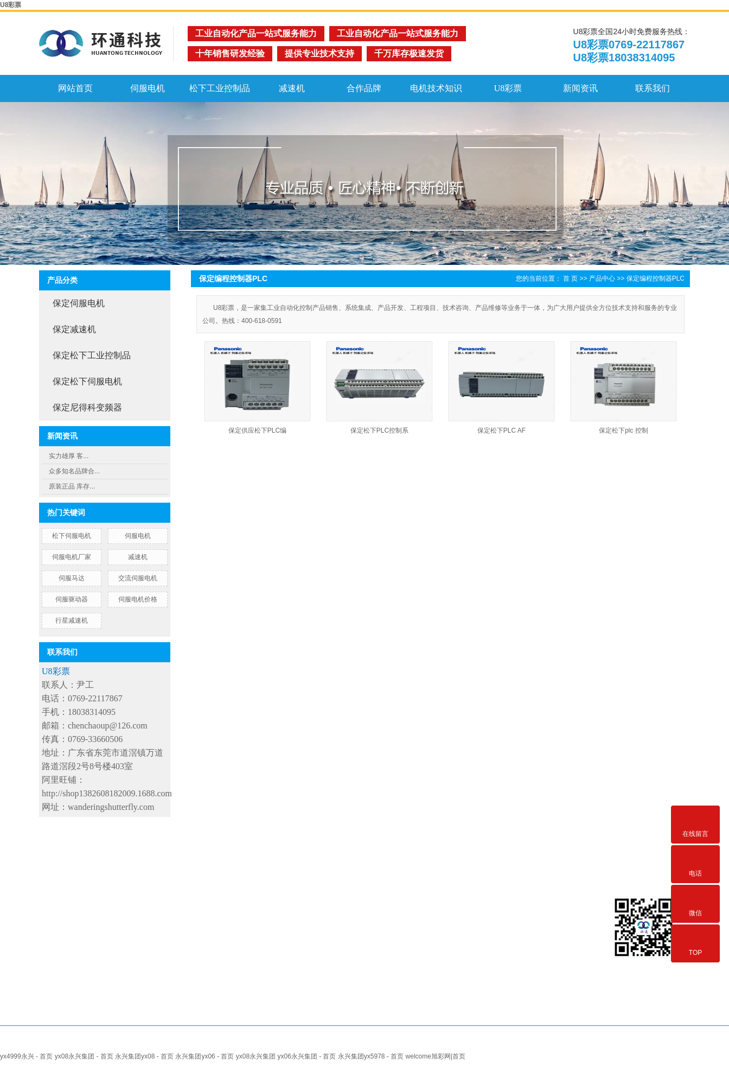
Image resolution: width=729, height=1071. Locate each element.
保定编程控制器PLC (655, 278)
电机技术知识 (436, 88)
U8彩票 (10, 5)
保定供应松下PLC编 (257, 430)
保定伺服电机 (79, 303)
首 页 (570, 278)
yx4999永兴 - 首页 (26, 1056)
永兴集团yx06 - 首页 (204, 1056)
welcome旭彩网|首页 (435, 1056)
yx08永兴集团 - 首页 (84, 1056)
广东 (540, 1043)
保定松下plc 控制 (623, 430)
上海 (402, 1043)
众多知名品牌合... (74, 471)
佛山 (461, 1043)
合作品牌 (364, 88)
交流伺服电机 (137, 578)
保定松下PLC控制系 (379, 430)
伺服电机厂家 (71, 557)
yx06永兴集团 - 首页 (306, 1056)
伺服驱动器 (71, 599)
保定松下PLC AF (501, 430)
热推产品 (298, 1043)
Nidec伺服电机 (274, 930)
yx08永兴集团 (256, 1056)
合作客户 (346, 897)
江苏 (382, 1043)
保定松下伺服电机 (87, 381)
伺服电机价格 (137, 599)
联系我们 (652, 88)
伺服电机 (147, 88)
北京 (441, 1043)
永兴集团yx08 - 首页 (144, 1056)
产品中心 (602, 278)
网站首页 (75, 88)
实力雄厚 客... (68, 456)
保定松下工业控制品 (92, 355)
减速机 (292, 88)
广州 (500, 1043)
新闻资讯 (580, 88)
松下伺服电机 (71, 536)
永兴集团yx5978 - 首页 (371, 1056)
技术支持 (344, 913)
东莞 (481, 1043)
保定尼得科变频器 (87, 407)
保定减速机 (74, 329)
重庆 (560, 1043)
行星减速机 (71, 620)
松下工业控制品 (219, 88)
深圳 (520, 1043)
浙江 (422, 1043)
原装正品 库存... (72, 486)
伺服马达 (72, 578)
